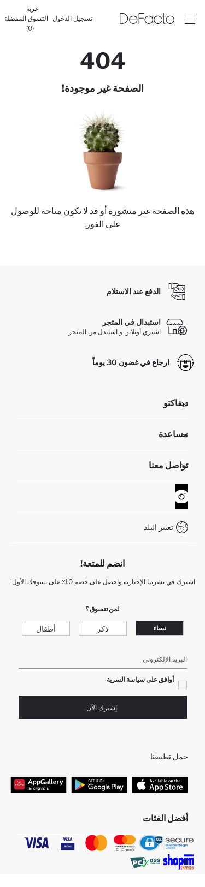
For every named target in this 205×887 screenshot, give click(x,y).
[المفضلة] (15, 18)
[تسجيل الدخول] (72, 18)
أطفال (46, 628)
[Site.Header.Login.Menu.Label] (189, 18)
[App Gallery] (38, 784)
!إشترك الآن (102, 708)
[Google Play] (99, 784)
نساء (159, 628)
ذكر (102, 628)
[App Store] (160, 784)
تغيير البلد (158, 527)
